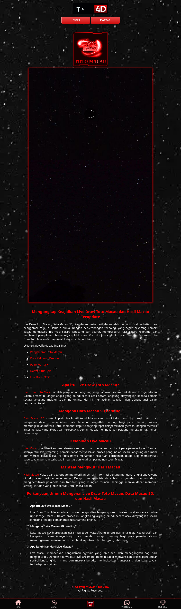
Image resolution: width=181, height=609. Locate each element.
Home (18, 604)
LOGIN (75, 20)
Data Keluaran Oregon (44, 358)
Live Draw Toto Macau (38, 392)
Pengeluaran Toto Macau (46, 352)
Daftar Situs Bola (40, 371)
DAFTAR (105, 20)
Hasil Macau (31, 474)
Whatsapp (126, 604)
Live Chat (163, 604)
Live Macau (31, 448)
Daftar (54, 604)
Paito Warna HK (40, 364)
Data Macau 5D (34, 418)
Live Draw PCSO (40, 377)
